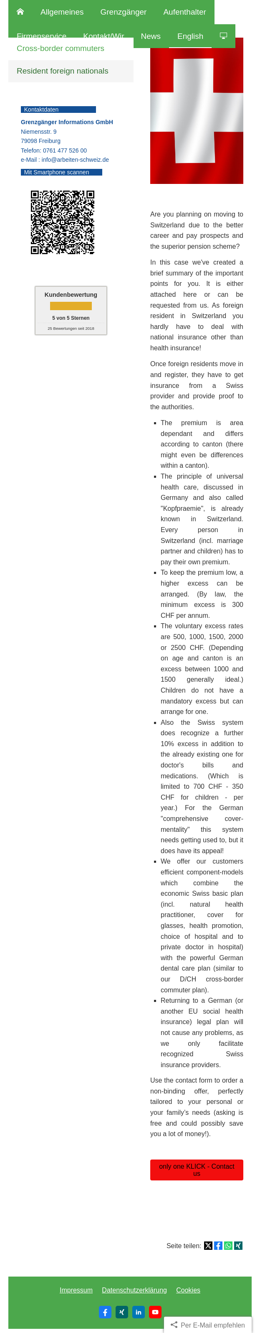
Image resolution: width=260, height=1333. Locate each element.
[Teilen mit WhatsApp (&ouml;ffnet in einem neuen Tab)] (228, 1245)
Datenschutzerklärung (134, 1290)
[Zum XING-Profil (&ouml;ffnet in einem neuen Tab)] (122, 1312)
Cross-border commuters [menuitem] (60, 48)
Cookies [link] (188, 1290)
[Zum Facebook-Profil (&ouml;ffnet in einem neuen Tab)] (105, 1312)
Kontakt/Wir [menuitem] (103, 36)
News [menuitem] (151, 36)
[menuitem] (20, 12)
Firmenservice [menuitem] (41, 36)
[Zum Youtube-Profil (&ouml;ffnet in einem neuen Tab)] (155, 1312)
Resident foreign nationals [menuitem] (63, 70)
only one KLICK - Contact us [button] (197, 1170)
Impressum (76, 1290)
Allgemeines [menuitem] (62, 12)
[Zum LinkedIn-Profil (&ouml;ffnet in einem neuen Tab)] (138, 1312)
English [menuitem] (190, 36)
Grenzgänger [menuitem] (124, 12)
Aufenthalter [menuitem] (184, 12)
